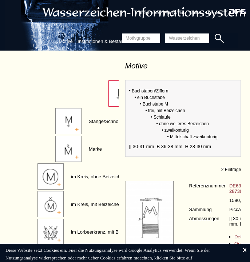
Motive (65, 41)
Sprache (214, 13)
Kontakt (196, 13)
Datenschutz (175, 13)
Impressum (150, 13)
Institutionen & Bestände (103, 41)
